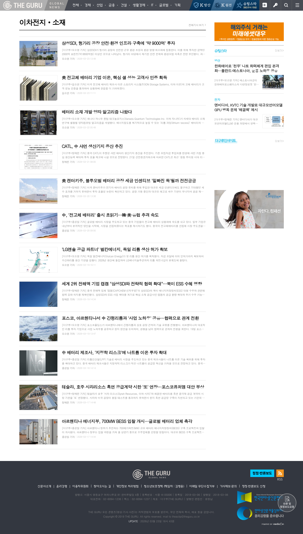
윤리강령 (61, 486)
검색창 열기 (286, 5)
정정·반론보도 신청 (253, 486)
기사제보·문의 (228, 486)
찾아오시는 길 (102, 486)
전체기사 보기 (196, 25)
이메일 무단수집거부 (202, 486)
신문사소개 (44, 486)
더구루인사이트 (225, 140)
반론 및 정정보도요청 (287, 503)
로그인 (275, 5)
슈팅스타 (220, 50)
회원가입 (264, 5)
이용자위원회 (80, 486)
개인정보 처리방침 (127, 486)
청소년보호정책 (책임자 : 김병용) (164, 486)
